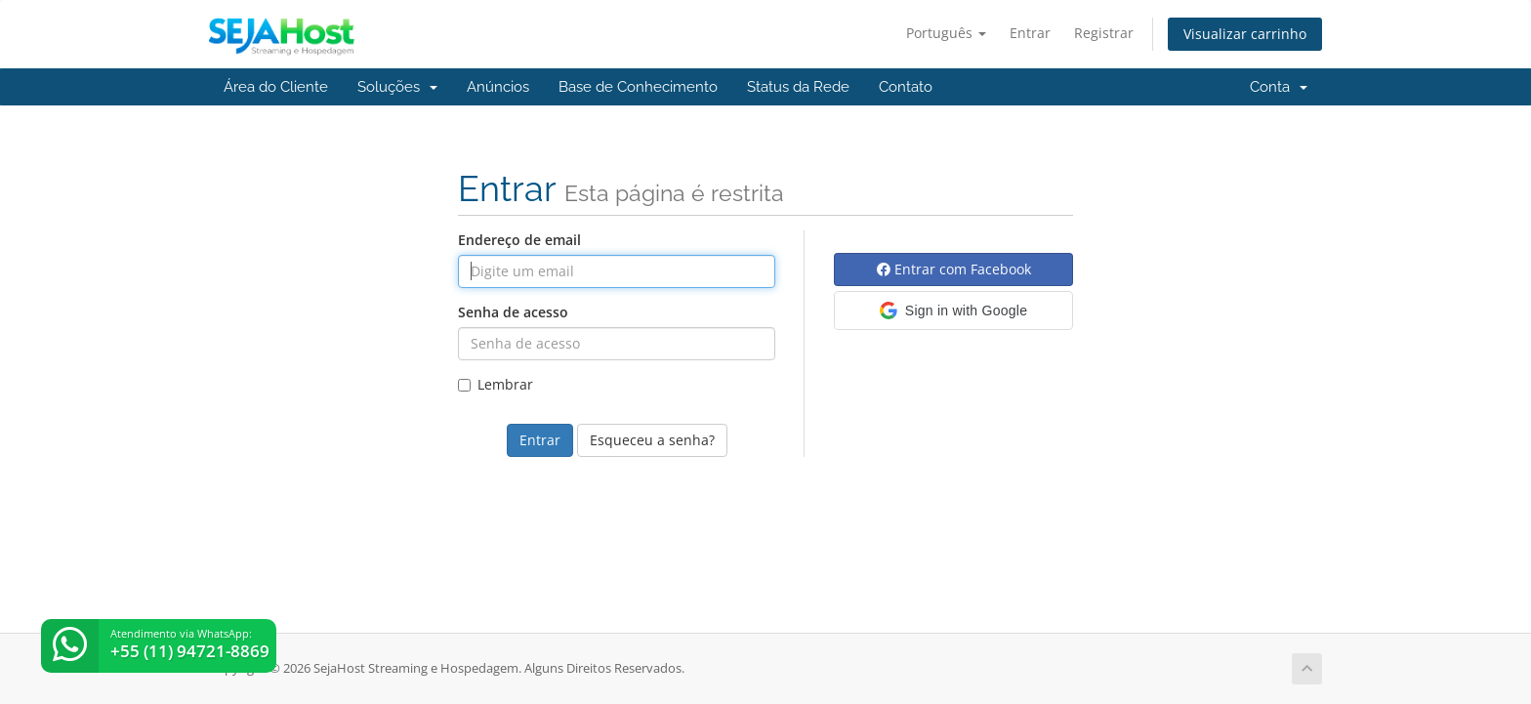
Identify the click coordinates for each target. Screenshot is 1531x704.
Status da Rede (798, 87)
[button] (953, 310)
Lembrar (495, 384)
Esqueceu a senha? (652, 440)
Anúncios (498, 87)
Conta (1278, 87)
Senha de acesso (513, 312)
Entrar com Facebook (954, 269)
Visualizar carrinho (1244, 33)
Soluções (397, 87)
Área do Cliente (276, 87)
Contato (905, 87)
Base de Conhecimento (638, 87)
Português (946, 32)
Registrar (1104, 32)
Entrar (1030, 32)
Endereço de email (519, 239)
